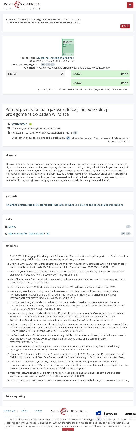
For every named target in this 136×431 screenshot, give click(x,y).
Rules (25, 410)
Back (125, 26)
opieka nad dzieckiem (88, 204)
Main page (9, 410)
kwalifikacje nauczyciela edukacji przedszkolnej (32, 204)
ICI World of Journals (17, 19)
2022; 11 (76, 19)
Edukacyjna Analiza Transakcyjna (49, 19)
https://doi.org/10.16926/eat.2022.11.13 (28, 233)
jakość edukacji (67, 204)
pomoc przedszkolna (112, 204)
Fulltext (12, 226)
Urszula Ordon (19, 123)
